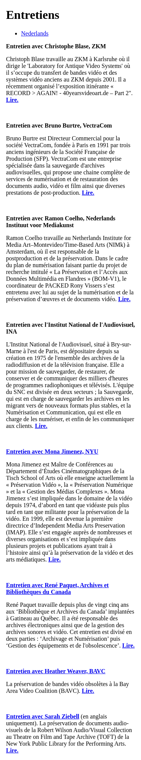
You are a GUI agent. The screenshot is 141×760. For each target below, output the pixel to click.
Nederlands (35, 33)
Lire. (12, 100)
